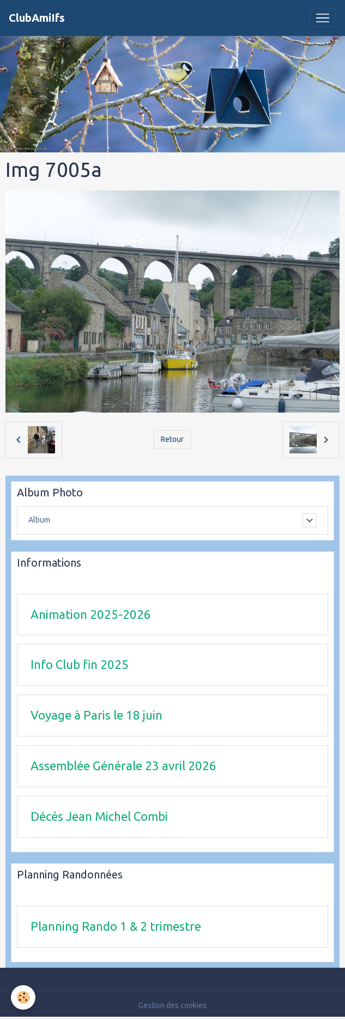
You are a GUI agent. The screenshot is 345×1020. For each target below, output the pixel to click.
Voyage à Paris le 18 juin (96, 715)
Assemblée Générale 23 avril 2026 (123, 765)
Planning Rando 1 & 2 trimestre (116, 926)
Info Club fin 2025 (80, 664)
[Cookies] (23, 997)
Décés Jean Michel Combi (99, 816)
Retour (172, 439)
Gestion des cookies (172, 1005)
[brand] (37, 18)
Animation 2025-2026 (91, 614)
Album (39, 519)
